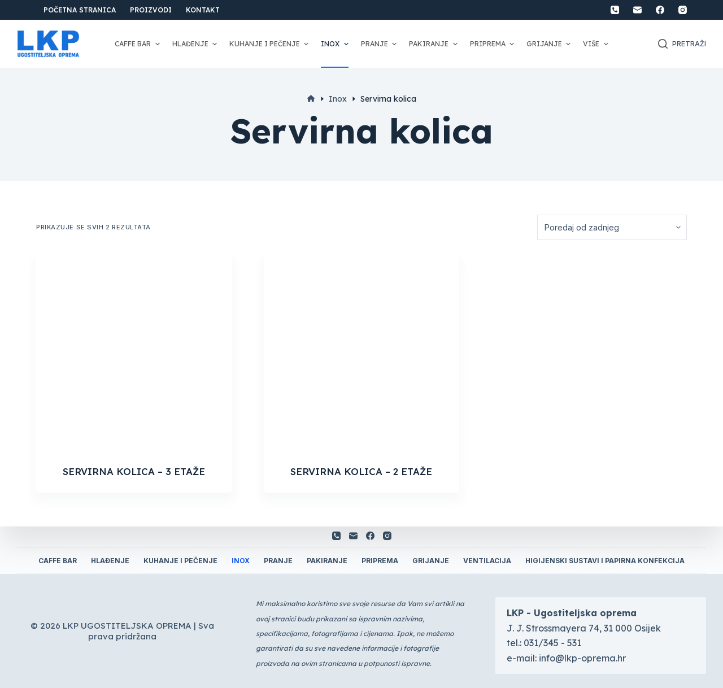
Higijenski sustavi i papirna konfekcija (605, 560)
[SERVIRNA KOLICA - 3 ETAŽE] (134, 352)
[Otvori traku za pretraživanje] (682, 44)
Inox (336, 44)
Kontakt (203, 10)
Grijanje (549, 44)
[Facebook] (660, 10)
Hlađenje (196, 44)
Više (597, 44)
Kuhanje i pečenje (270, 44)
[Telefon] (615, 10)
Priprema (493, 44)
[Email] (637, 10)
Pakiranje (434, 44)
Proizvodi (151, 10)
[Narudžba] (612, 227)
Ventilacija (487, 560)
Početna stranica (79, 10)
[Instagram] (682, 10)
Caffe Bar (138, 44)
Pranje (380, 44)
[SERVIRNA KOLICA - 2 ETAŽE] (362, 352)
